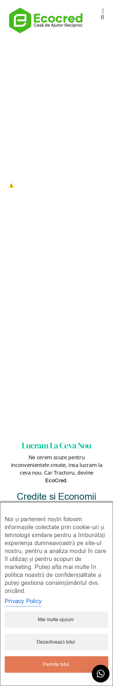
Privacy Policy (23, 601)
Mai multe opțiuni (55, 619)
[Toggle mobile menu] (103, 11)
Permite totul (56, 664)
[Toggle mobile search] (102, 17)
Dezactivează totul (56, 642)
